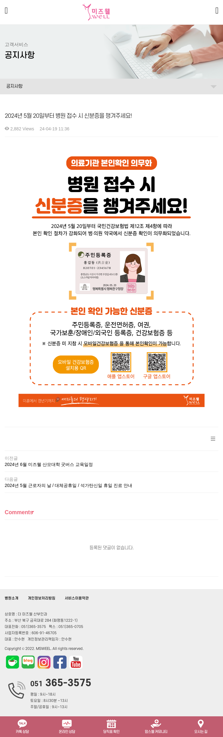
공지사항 (14, 86)
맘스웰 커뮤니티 (156, 726)
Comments (19, 512)
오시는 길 (200, 726)
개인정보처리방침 (41, 598)
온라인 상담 (67, 726)
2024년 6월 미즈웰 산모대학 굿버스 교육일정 (49, 464)
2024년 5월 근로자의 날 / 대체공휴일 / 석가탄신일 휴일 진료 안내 (68, 485)
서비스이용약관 (77, 598)
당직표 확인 (111, 726)
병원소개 (11, 598)
